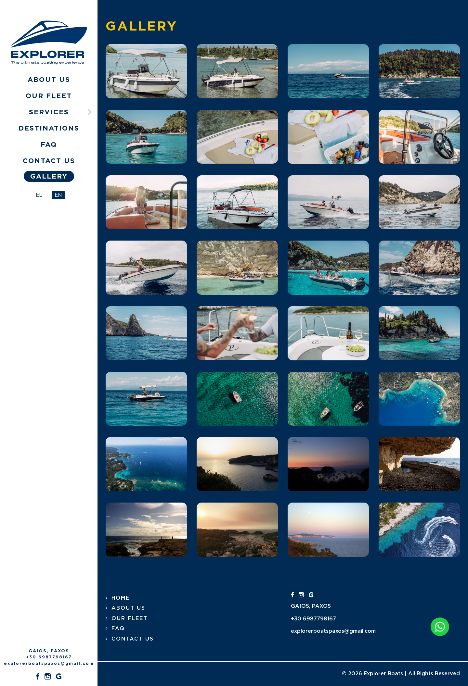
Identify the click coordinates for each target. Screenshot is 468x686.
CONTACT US (132, 639)
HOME (120, 598)
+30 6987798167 (49, 657)
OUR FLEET (129, 618)
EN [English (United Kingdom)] (58, 195)
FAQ (118, 628)
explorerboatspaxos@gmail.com (49, 664)
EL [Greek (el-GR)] (39, 195)
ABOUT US (128, 608)
